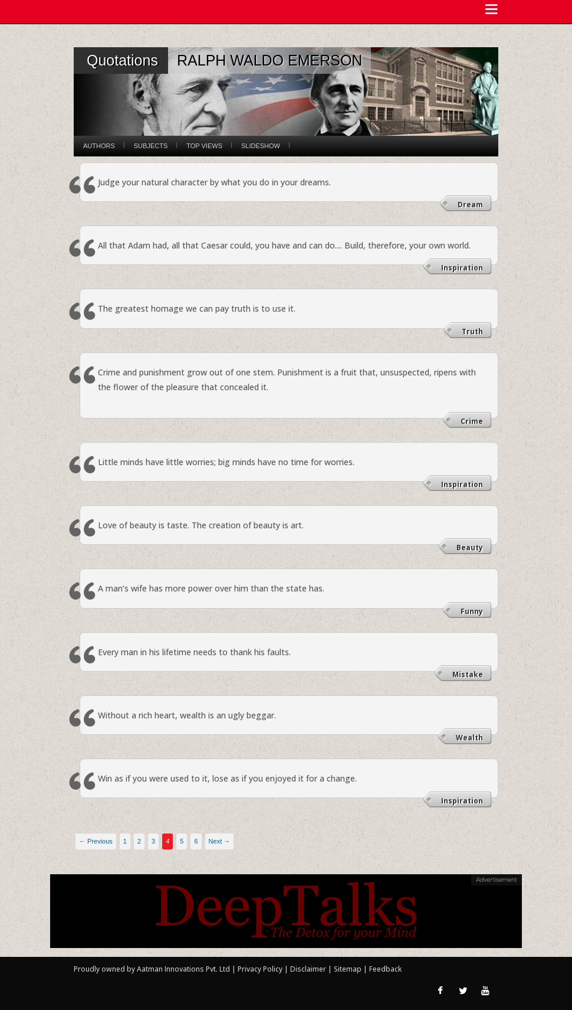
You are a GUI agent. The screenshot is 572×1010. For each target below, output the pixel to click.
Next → (220, 841)
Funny (472, 611)
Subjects (150, 145)
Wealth (469, 738)
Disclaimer (308, 969)
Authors (99, 145)
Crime (472, 421)
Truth (472, 331)
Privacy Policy (261, 969)
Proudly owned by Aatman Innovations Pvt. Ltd (152, 969)
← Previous (96, 841)
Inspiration (462, 268)
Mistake (467, 674)
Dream (470, 205)
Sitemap (348, 969)
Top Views (204, 145)
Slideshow (260, 145)
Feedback (385, 969)
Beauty (469, 547)
